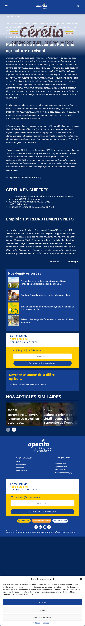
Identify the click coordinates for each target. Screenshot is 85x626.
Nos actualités (21, 464)
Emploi (21, 350)
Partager (71, 262)
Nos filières (20, 467)
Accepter (42, 602)
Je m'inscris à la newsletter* (42, 363)
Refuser (42, 610)
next (14, 430)
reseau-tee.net (60, 520)
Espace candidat (60, 463)
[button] (80, 579)
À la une (18, 461)
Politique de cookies (41, 623)
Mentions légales (60, 470)
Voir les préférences (42, 617)
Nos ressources (21, 471)
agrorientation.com (41, 520)
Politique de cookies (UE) (63, 473)
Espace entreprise (61, 466)
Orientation (36, 350)
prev (8, 430)
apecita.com (24, 520)
